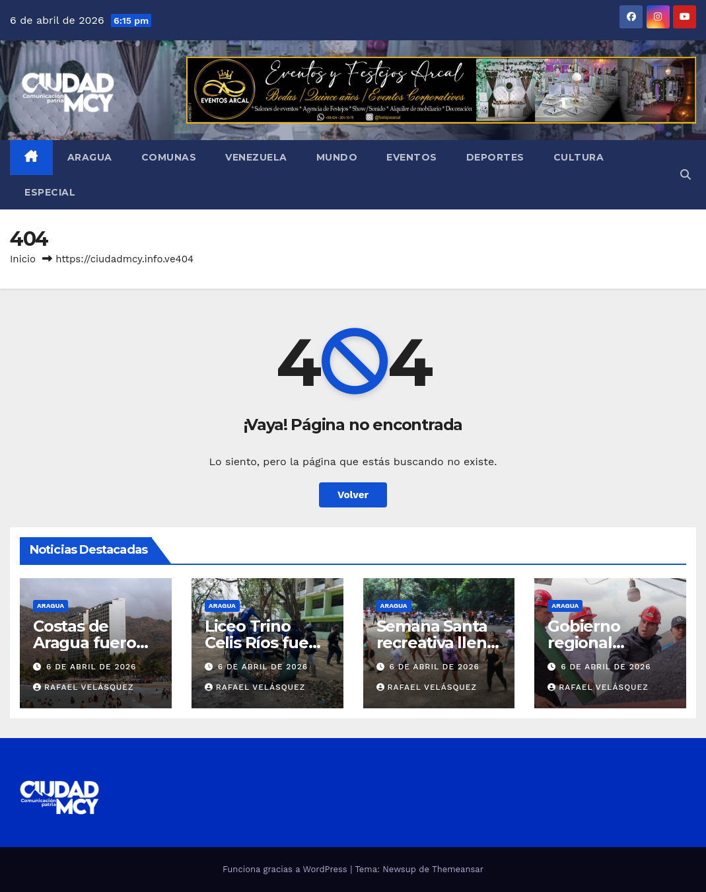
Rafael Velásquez (83, 687)
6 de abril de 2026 (91, 666)
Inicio (23, 259)
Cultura (578, 157)
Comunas (169, 157)
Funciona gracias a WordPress (286, 869)
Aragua (89, 157)
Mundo (337, 157)
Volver (353, 495)
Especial (49, 192)
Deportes (495, 157)
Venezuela (256, 157)
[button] (685, 174)
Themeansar (457, 869)
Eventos (411, 157)
